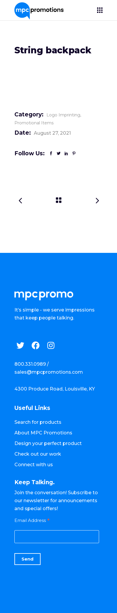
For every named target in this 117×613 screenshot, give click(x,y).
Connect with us (33, 464)
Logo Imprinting (63, 115)
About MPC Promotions (43, 433)
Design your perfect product (48, 443)
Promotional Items (34, 123)
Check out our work (37, 454)
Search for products (37, 422)
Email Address (32, 520)
